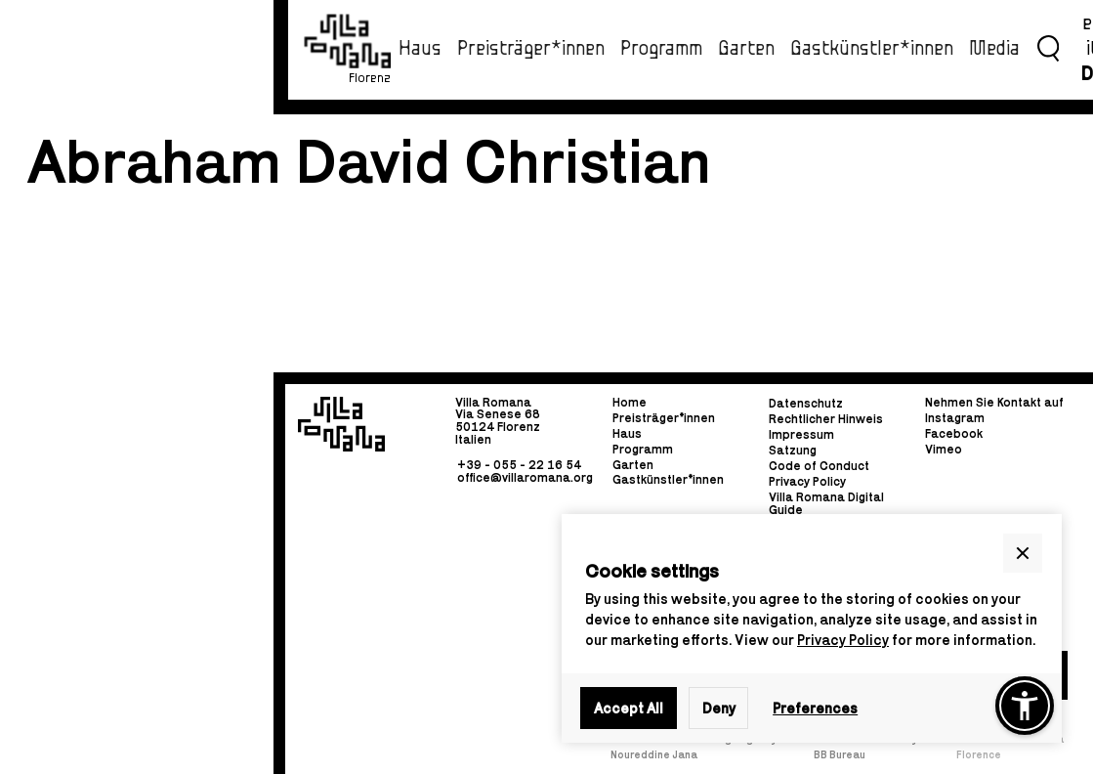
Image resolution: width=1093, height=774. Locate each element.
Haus (420, 49)
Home (629, 403)
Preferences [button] (815, 708)
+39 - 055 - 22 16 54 (519, 464)
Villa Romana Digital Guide (826, 503)
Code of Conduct (819, 466)
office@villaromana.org (525, 476)
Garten (746, 49)
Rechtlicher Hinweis (826, 419)
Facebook (954, 433)
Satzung (793, 451)
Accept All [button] (628, 708)
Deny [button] (719, 708)
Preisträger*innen (531, 49)
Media (994, 49)
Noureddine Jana (653, 754)
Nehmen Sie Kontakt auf (994, 403)
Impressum (801, 435)
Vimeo (943, 449)
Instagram (955, 417)
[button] (1022, 553)
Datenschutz (806, 404)
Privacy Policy (843, 639)
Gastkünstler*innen (871, 49)
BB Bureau (839, 754)
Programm (661, 49)
